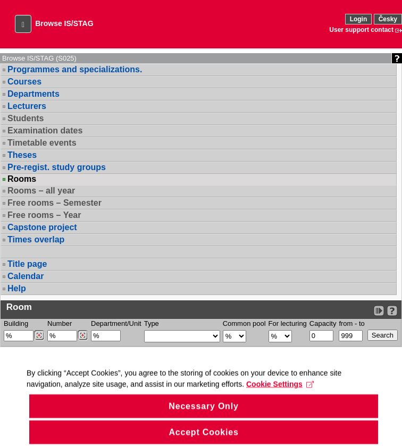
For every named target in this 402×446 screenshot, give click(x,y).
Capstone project (42, 227)
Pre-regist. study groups (56, 167)
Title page (27, 263)
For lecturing (288, 323)
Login (358, 19)
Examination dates (44, 130)
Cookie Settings (280, 394)
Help (16, 288)
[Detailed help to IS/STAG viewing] (392, 310)
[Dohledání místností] (82, 335)
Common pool (244, 323)
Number (59, 323)
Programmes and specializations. (74, 69)
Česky (388, 19)
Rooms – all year (41, 190)
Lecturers (26, 106)
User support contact (361, 29)
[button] (23, 24)
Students (25, 118)
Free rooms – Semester (54, 202)
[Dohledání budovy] (39, 335)
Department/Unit (116, 323)
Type (151, 323)
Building (16, 323)
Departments (33, 93)
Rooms (21, 179)
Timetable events (42, 142)
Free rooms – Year (44, 215)
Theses (22, 154)
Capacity (323, 323)
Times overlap (35, 239)
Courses (24, 81)
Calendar (25, 276)
